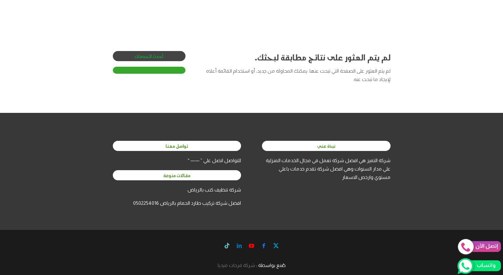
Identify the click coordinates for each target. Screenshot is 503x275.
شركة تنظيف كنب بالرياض (214, 190)
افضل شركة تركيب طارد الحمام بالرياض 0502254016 (187, 203)
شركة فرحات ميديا (236, 265)
